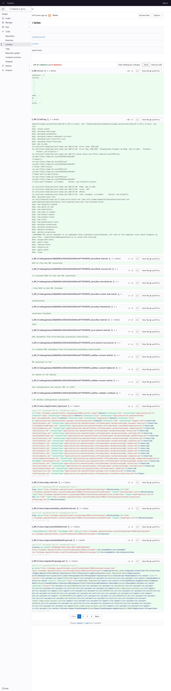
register (95, 676)
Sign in (165, 3)
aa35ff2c (62, 9)
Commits (53, 9)
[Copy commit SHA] (51, 15)
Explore (10, 3)
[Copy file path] (72, 70)
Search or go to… (18, 9)
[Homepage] (3, 3)
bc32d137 (51, 30)
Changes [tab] (42, 59)
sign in (104, 676)
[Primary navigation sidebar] (3, 9)
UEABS (37, 9)
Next (114, 669)
